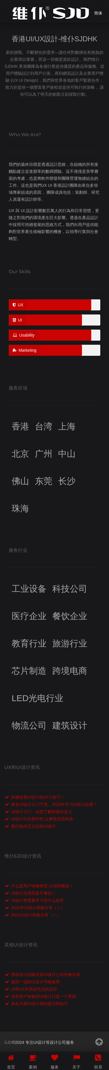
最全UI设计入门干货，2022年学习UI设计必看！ (54, 804)
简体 (98, 13)
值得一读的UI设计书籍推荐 (35, 982)
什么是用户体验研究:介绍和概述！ (42, 886)
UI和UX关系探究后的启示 (34, 989)
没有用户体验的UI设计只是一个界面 (43, 996)
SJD (8, 1042)
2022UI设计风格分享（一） (36, 915)
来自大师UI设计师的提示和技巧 (39, 1003)
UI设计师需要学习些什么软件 (37, 900)
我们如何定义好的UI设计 (33, 826)
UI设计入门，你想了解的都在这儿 (41, 811)
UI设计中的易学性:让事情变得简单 (42, 819)
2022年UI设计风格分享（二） (38, 907)
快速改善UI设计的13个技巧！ (38, 797)
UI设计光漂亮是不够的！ (33, 893)
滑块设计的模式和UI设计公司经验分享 (45, 974)
